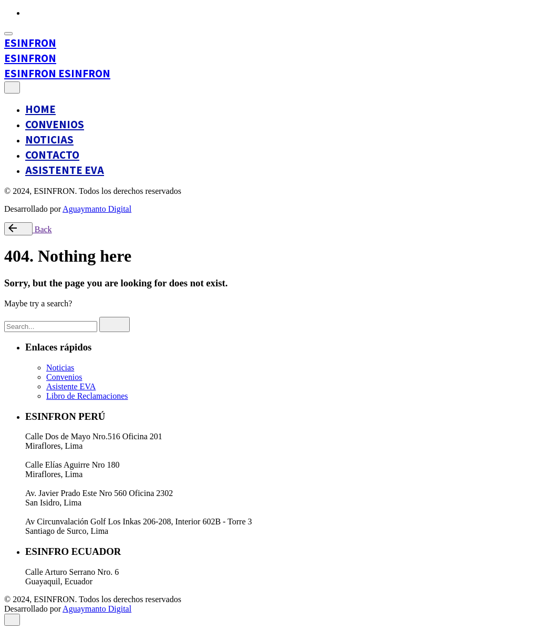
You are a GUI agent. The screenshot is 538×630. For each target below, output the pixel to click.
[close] (12, 87)
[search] (114, 324)
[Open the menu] (8, 33)
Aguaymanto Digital (97, 208)
